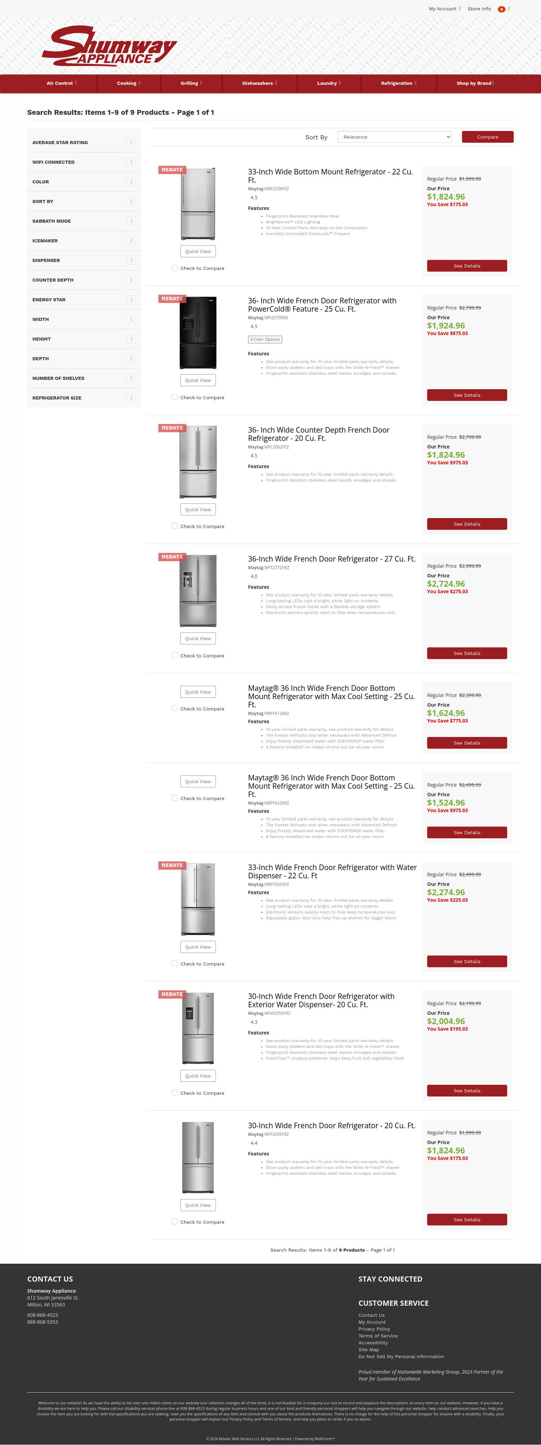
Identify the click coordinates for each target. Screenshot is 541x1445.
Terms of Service (378, 1335)
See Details (467, 266)
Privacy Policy (374, 1329)
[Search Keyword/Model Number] (266, 30)
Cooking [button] (127, 83)
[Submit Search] (341, 30)
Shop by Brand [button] (474, 83)
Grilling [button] (190, 83)
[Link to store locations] (431, 53)
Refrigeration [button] (397, 83)
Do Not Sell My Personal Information (401, 1356)
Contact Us (371, 1315)
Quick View (198, 251)
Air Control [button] (60, 83)
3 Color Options (265, 339)
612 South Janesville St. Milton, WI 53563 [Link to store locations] (53, 1297)
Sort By (316, 137)
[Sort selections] (395, 137)
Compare (488, 137)
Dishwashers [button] (258, 83)
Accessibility (373, 1342)
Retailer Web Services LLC (239, 1438)
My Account (372, 1322)
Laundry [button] (327, 83)
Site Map (368, 1349)
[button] (503, 8)
